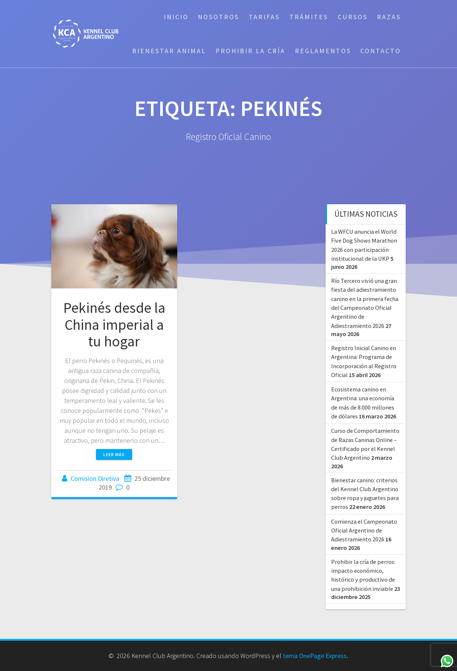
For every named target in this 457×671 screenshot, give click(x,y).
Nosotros (218, 17)
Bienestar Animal (169, 51)
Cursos (353, 17)
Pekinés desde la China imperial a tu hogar (114, 324)
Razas (389, 17)
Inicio (176, 17)
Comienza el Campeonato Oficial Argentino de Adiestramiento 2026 (364, 530)
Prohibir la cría (250, 51)
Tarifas (264, 17)
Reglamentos (323, 51)
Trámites (308, 17)
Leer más (114, 454)
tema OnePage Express (315, 655)
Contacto (380, 51)
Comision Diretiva (95, 478)
